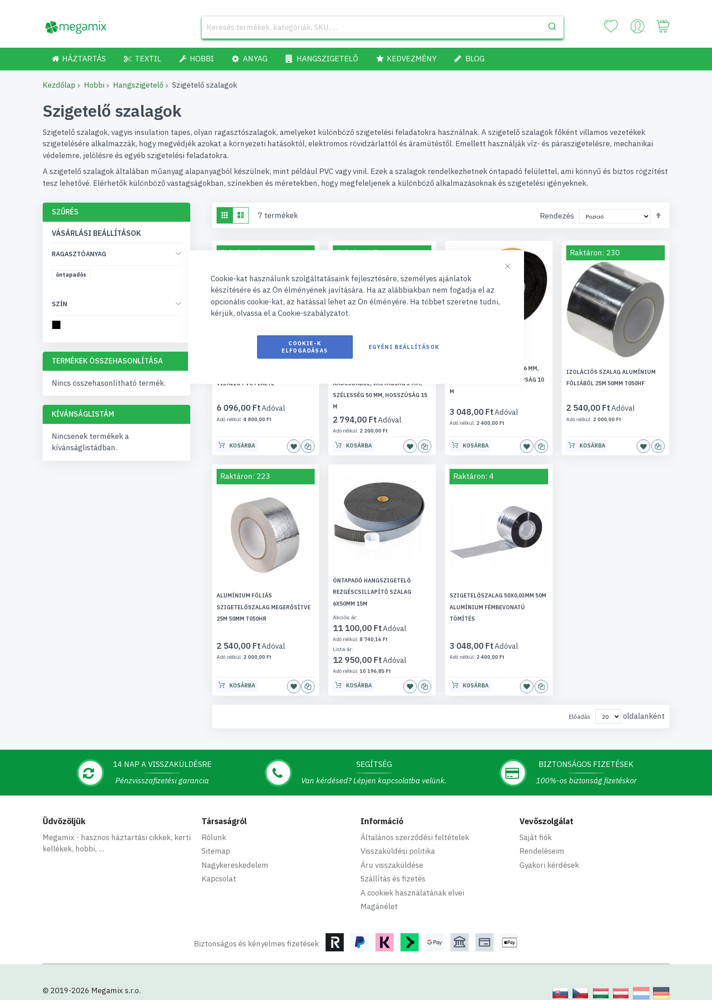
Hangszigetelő (138, 85)
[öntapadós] (73, 276)
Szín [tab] (59, 304)
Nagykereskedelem (235, 853)
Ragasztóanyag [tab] (79, 254)
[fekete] (58, 326)
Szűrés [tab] (65, 211)
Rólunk (214, 826)
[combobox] (383, 27)
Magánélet (379, 895)
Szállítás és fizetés (393, 867)
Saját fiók (535, 826)
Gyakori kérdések (549, 853)
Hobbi (94, 85)
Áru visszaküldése (392, 853)
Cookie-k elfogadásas (305, 346)
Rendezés (557, 216)
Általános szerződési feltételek (415, 826)
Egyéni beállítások (404, 346)
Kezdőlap (59, 85)
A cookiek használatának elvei (412, 881)
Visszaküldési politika (398, 840)
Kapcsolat (219, 867)
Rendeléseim (541, 840)
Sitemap (216, 840)
